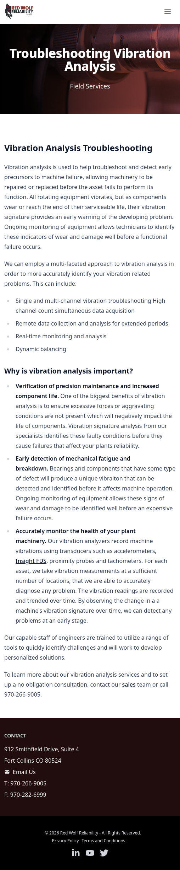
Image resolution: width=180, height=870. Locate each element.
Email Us (24, 772)
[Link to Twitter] (104, 852)
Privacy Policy (65, 841)
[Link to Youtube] (90, 852)
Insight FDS (31, 561)
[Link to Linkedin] (75, 852)
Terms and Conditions (103, 841)
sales (129, 684)
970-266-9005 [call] (28, 783)
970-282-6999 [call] (28, 795)
